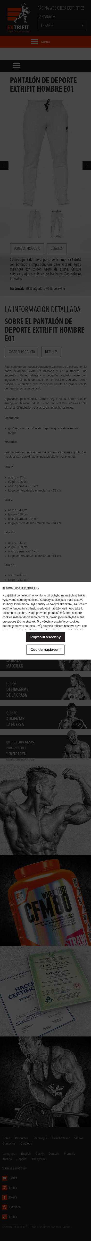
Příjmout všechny (45, 637)
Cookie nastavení (45, 649)
